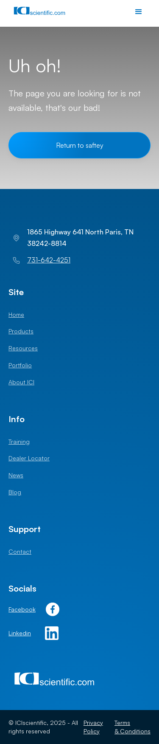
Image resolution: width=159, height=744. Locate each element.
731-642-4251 (48, 260)
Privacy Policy (93, 727)
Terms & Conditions (132, 727)
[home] (41, 12)
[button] (139, 12)
